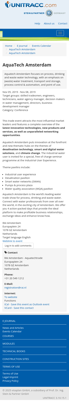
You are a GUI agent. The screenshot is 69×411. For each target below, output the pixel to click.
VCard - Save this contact (19, 307)
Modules (9, 343)
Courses (8, 336)
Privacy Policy (10, 380)
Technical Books (14, 351)
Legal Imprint (10, 377)
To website (10, 297)
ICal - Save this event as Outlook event (26, 304)
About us (49, 23)
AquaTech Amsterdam (22, 49)
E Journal (22, 45)
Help (37, 23)
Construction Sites (16, 359)
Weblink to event (12, 241)
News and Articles (13, 327)
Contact (62, 23)
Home (8, 45)
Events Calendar (41, 45)
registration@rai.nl (15, 287)
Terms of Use (11, 366)
